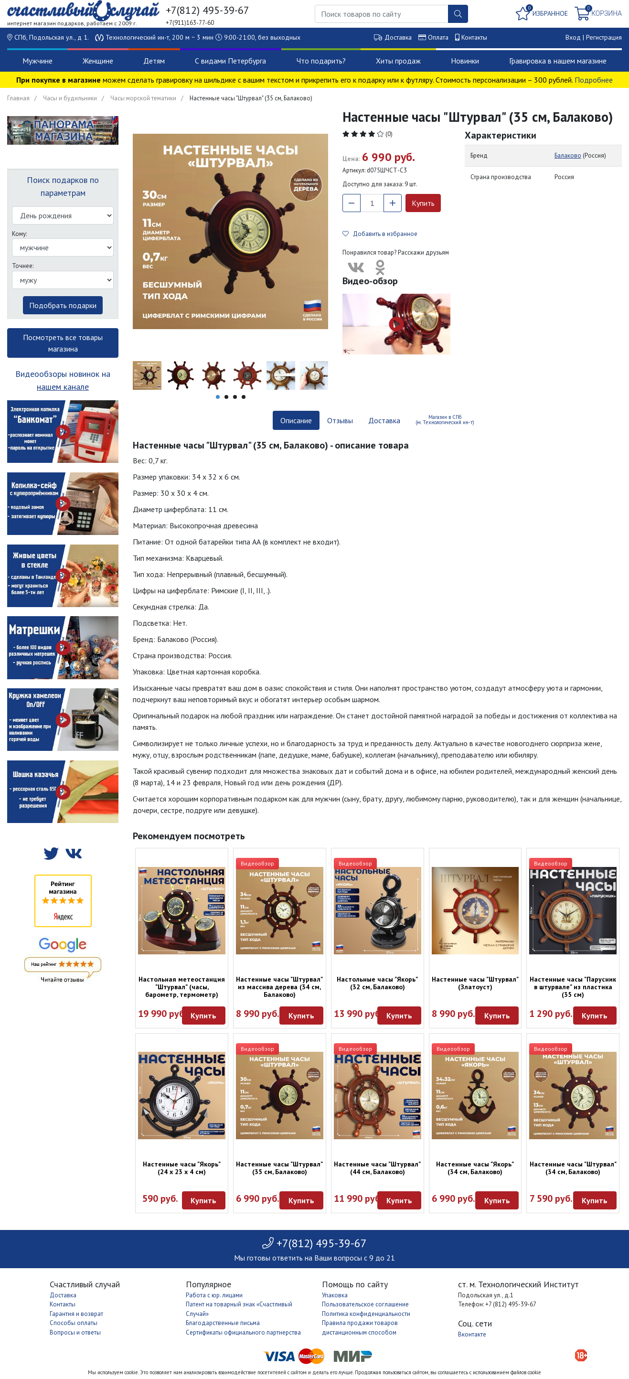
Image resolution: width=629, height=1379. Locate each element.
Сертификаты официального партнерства (243, 1332)
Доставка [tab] (384, 420)
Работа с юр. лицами (214, 1295)
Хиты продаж (398, 60)
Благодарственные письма (223, 1323)
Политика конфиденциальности (366, 1314)
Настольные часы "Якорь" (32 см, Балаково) (377, 983)
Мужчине (37, 60)
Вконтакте (472, 1334)
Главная (18, 98)
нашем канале (63, 386)
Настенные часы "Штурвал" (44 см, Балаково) (377, 1168)
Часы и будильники (70, 98)
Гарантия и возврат (76, 1314)
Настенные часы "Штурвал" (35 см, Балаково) (279, 1168)
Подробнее (594, 80)
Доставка (398, 37)
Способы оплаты (73, 1323)
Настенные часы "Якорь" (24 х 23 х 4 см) (182, 1168)
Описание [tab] (296, 420)
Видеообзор (257, 863)
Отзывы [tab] (340, 420)
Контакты (474, 37)
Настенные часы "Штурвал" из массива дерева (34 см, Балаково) (279, 987)
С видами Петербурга (230, 60)
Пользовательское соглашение (365, 1304)
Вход (573, 37)
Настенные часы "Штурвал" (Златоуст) (475, 983)
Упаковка (335, 1295)
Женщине (98, 60)
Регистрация (604, 37)
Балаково (567, 155)
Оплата (438, 37)
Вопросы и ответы (75, 1332)
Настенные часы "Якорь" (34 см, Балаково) (475, 1168)
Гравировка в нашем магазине (558, 60)
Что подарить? (321, 60)
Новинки (465, 60)
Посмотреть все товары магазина (63, 342)
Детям (154, 60)
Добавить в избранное (379, 234)
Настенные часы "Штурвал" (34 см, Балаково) (573, 1168)
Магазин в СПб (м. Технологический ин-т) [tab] (445, 420)
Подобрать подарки (62, 305)
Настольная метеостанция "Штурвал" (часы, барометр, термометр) (182, 987)
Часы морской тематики (143, 98)
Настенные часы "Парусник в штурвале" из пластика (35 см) (573, 987)
